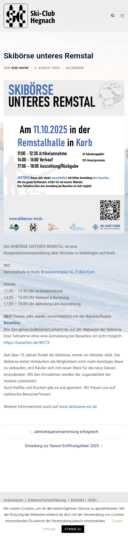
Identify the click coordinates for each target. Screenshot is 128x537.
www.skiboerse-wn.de (78, 406)
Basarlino (12, 323)
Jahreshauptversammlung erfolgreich (66, 431)
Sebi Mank (20, 68)
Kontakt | (78, 500)
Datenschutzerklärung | (49, 500)
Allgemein (75, 68)
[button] (112, 16)
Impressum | (16, 500)
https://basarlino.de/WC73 (27, 342)
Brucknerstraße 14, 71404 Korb (67, 272)
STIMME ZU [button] (72, 529)
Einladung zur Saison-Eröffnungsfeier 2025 (62, 446)
